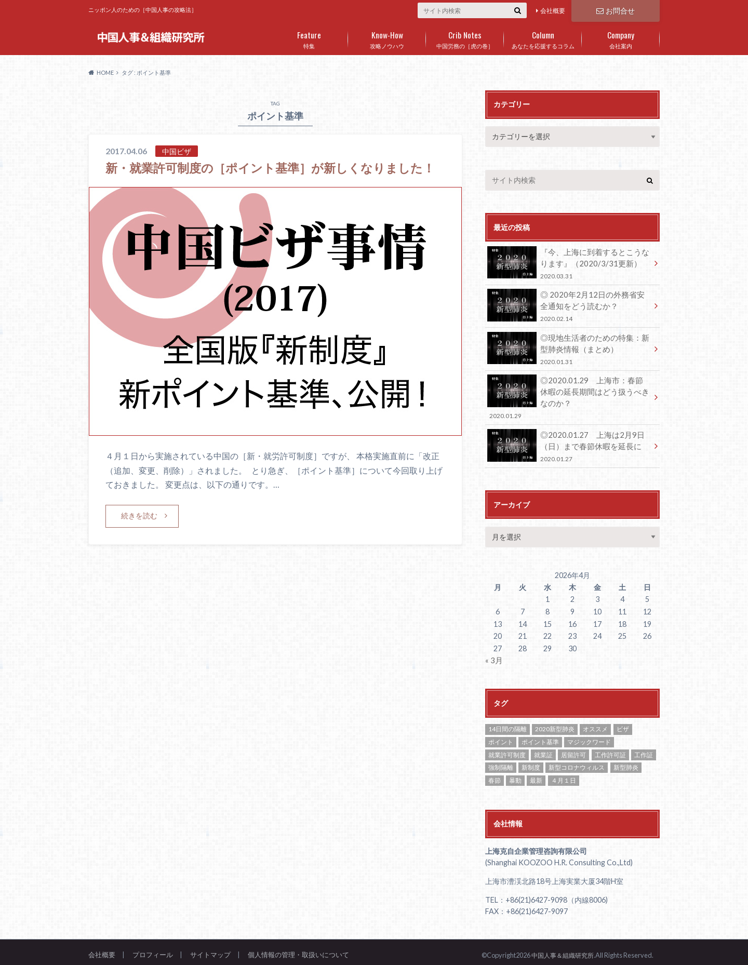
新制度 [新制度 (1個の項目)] (531, 762)
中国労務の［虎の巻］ (465, 38)
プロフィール (152, 949)
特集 (309, 38)
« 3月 (493, 654)
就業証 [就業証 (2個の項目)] (543, 749)
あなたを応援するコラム (543, 38)
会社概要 (552, 11)
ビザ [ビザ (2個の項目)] (623, 723)
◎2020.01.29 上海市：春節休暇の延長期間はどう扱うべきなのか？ (568, 394)
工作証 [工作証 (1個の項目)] (643, 749)
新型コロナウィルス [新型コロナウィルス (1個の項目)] (577, 762)
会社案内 (621, 38)
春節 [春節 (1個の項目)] (494, 774)
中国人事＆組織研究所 (560, 949)
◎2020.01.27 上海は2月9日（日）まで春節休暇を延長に (568, 441)
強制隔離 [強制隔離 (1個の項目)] (500, 762)
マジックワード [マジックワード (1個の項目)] (589, 736)
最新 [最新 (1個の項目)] (536, 774)
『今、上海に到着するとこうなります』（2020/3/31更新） (568, 262)
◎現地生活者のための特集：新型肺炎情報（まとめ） (568, 346)
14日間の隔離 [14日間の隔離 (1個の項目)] (507, 723)
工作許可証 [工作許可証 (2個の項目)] (610, 749)
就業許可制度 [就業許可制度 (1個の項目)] (507, 749)
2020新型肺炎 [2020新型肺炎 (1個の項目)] (555, 723)
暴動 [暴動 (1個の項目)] (515, 774)
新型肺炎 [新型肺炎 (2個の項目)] (625, 762)
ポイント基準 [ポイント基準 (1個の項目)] (540, 736)
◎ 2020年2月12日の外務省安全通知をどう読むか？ (568, 304)
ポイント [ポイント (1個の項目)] (500, 736)
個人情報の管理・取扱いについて (298, 949)
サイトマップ (210, 949)
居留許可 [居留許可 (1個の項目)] (573, 749)
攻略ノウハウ (387, 38)
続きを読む (139, 533)
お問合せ (615, 10)
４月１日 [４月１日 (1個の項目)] (563, 774)
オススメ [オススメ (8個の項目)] (595, 723)
